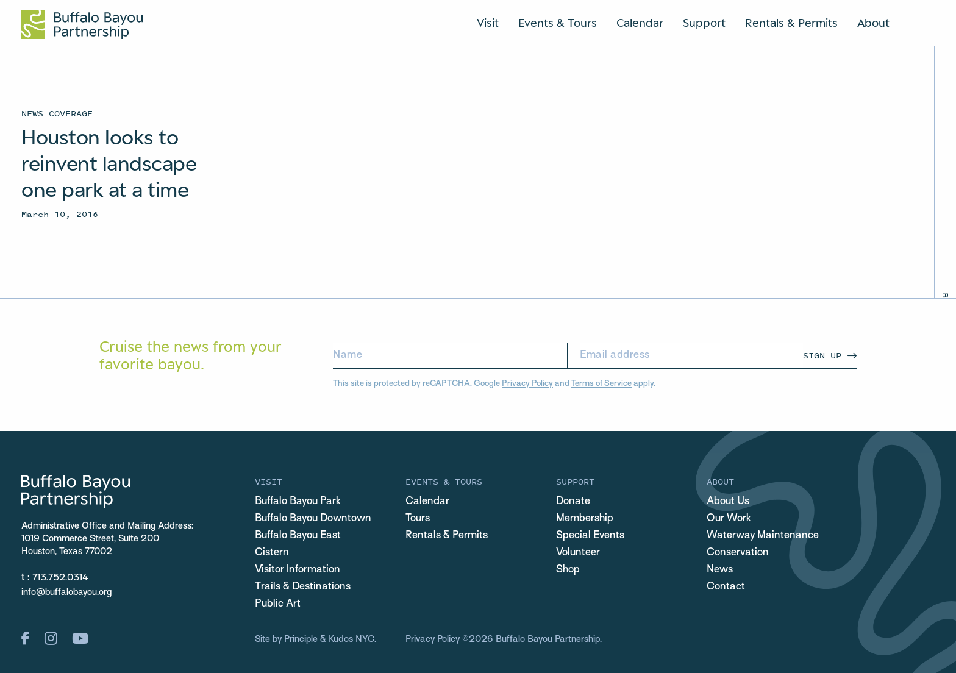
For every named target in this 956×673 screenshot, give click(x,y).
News (720, 570)
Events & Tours (557, 22)
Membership (584, 519)
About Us (728, 502)
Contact (726, 587)
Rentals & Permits (791, 22)
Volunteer (578, 553)
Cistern (272, 553)
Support (704, 22)
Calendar (639, 22)
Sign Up (822, 355)
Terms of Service (601, 384)
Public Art (278, 604)
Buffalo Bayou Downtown (313, 519)
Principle (301, 639)
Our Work (729, 519)
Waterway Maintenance (763, 536)
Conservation (738, 553)
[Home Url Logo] (82, 24)
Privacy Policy (527, 384)
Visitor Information (297, 570)
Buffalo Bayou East (298, 536)
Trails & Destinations (303, 587)
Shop (568, 570)
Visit (488, 22)
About (873, 22)
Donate (573, 502)
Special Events (590, 536)
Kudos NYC (351, 639)
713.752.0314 (60, 578)
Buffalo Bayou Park (298, 502)
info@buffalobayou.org (66, 592)
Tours (417, 519)
